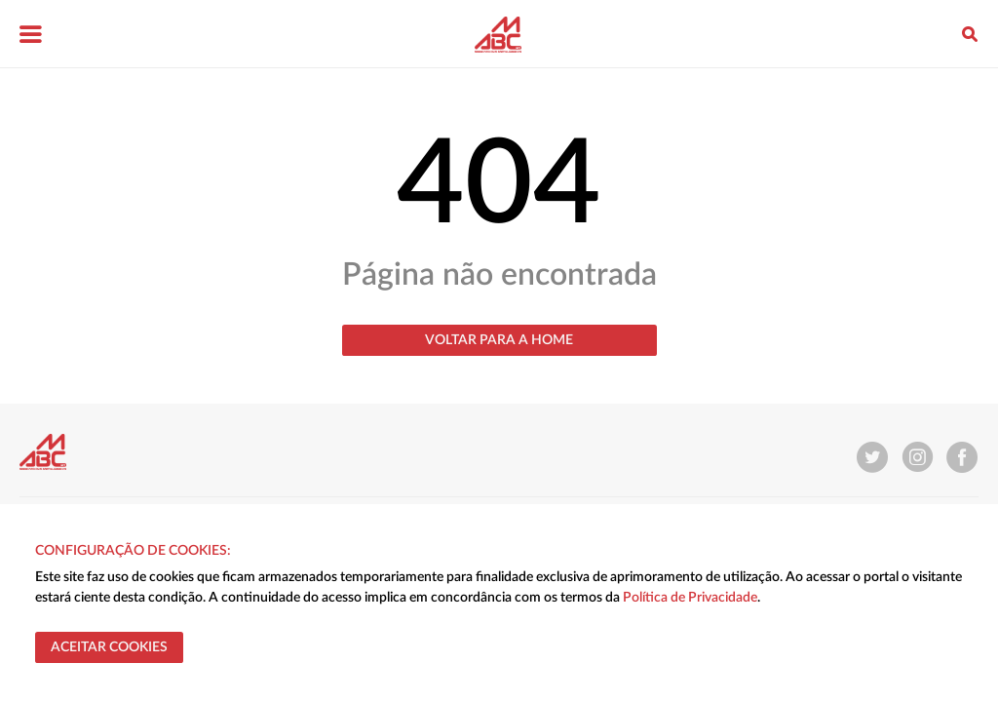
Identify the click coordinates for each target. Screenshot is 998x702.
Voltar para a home (499, 340)
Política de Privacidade (690, 597)
